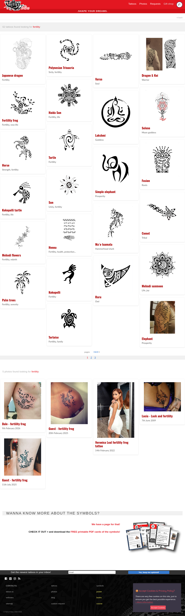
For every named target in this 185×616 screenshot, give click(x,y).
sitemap (9, 603)
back (180, 17)
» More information (144, 602)
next (97, 352)
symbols (100, 586)
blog (53, 597)
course (99, 603)
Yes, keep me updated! (149, 572)
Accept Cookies (158, 607)
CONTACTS (11, 586)
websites (10, 597)
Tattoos (132, 3)
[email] (92, 572)
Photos (143, 3)
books (99, 597)
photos (54, 592)
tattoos (54, 586)
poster (99, 592)
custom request (58, 603)
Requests (155, 3)
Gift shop (169, 3)
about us (9, 592)
